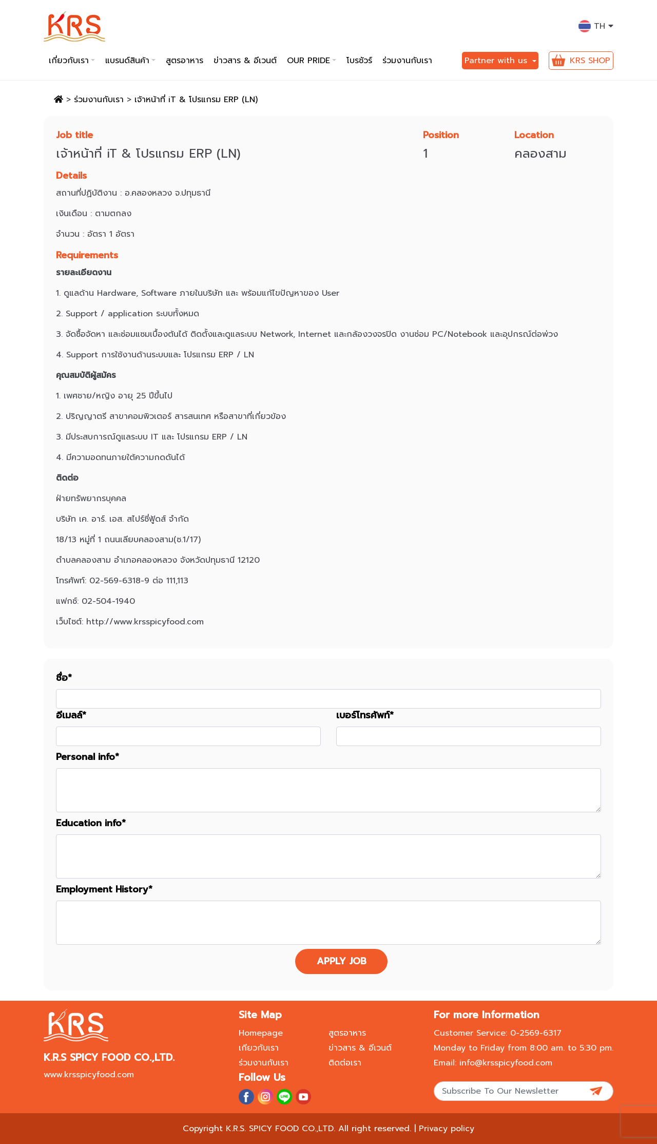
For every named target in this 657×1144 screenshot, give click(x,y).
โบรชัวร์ (359, 60)
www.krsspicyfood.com (89, 1075)
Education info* (91, 823)
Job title (74, 135)
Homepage (261, 1033)
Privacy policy (446, 1128)
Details (71, 176)
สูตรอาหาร (184, 60)
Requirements (87, 255)
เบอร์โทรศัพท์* (365, 715)
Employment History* (104, 890)
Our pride (308, 60)
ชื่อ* (64, 678)
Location (534, 135)
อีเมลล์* (71, 715)
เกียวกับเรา (259, 1048)
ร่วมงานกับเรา (407, 60)
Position (441, 135)
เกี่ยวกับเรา (69, 60)
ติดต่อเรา (344, 1063)
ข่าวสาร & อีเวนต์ (245, 60)
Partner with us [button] (497, 60)
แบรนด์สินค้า (127, 60)
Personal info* (87, 757)
